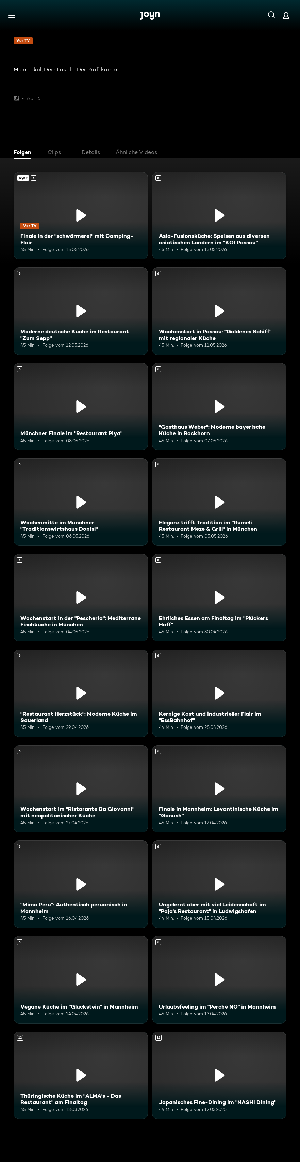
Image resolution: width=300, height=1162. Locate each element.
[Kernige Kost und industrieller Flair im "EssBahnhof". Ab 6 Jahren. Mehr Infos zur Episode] (219, 693)
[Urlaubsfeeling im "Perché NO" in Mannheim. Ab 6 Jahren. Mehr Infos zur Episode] (219, 980)
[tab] (24, 153)
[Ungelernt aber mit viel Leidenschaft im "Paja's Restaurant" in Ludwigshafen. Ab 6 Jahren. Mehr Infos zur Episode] (219, 884)
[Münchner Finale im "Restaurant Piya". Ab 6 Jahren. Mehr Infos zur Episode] (81, 407)
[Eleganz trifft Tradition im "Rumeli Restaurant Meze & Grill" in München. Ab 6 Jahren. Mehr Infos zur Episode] (219, 502)
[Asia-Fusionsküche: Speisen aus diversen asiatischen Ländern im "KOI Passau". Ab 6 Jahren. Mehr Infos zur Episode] (219, 215)
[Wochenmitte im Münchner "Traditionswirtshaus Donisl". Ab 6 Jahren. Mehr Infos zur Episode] (81, 502)
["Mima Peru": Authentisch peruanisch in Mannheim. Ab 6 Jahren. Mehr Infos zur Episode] (81, 884)
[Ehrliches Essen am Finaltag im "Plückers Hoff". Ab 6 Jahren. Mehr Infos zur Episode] (219, 597)
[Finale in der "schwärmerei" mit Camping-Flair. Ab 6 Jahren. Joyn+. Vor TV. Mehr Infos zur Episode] (81, 215)
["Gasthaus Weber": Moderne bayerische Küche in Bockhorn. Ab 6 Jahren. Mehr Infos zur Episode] (219, 407)
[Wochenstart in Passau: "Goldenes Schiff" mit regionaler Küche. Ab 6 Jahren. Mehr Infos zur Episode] (219, 311)
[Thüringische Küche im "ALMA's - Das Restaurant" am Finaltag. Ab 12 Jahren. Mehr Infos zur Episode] (81, 1075)
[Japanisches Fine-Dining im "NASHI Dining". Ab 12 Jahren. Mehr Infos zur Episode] (219, 1075)
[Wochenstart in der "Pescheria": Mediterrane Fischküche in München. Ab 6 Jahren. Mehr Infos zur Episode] (81, 597)
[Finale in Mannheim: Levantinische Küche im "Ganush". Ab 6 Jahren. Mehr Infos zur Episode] (219, 789)
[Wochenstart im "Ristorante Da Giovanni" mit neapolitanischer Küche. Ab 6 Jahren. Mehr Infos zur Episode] (81, 789)
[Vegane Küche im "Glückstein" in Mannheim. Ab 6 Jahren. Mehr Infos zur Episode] (81, 980)
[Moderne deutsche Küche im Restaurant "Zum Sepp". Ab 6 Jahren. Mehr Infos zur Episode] (81, 311)
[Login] (286, 15)
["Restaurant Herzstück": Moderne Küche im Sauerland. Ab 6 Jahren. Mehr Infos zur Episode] (81, 693)
